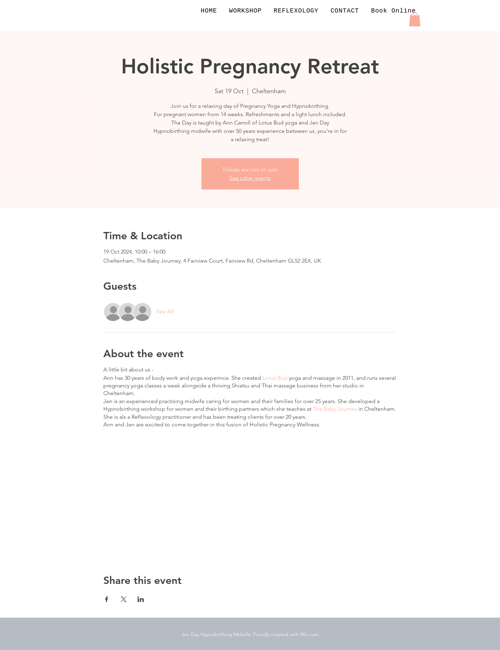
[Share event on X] (123, 599)
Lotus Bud (274, 378)
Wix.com (309, 634)
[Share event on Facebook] (106, 599)
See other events (250, 178)
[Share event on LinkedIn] (140, 599)
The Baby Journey (335, 409)
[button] (415, 19)
